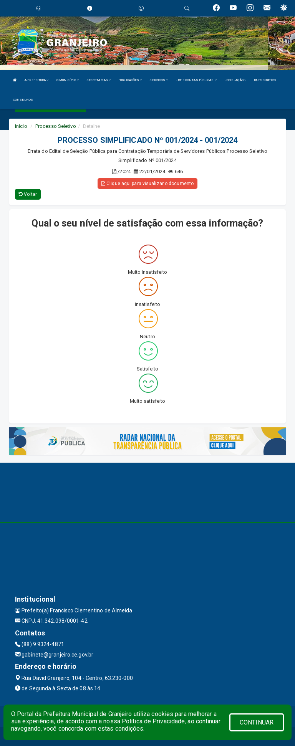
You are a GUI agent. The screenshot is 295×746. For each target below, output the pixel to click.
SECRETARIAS (98, 80)
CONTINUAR (256, 722)
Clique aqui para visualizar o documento (147, 183)
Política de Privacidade (153, 721)
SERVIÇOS (158, 80)
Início (21, 126)
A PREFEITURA (36, 80)
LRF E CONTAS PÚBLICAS (196, 80)
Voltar (28, 194)
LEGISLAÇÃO (235, 80)
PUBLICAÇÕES (130, 80)
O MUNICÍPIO (67, 80)
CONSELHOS (23, 99)
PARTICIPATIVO (265, 80)
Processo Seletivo (55, 126)
